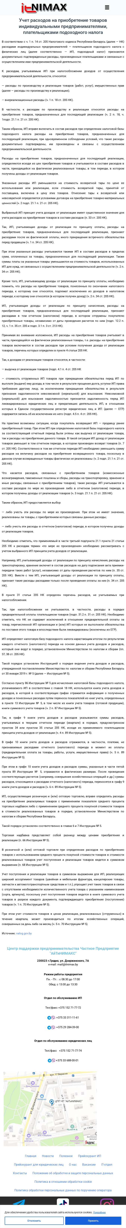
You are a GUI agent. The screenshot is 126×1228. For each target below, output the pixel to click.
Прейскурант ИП (89, 1156)
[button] (107, 8)
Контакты (20, 1173)
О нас (73, 1164)
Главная (30, 1156)
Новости (48, 1156)
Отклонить (34, 1220)
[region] (63, 1216)
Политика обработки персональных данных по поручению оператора (63, 1190)
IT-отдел (106, 1164)
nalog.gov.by (24, 933)
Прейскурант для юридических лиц (38, 1164)
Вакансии (89, 1164)
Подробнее (100, 1212)
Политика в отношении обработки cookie (63, 1181)
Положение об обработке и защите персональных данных (72, 1173)
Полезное (66, 1156)
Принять (93, 1220)
